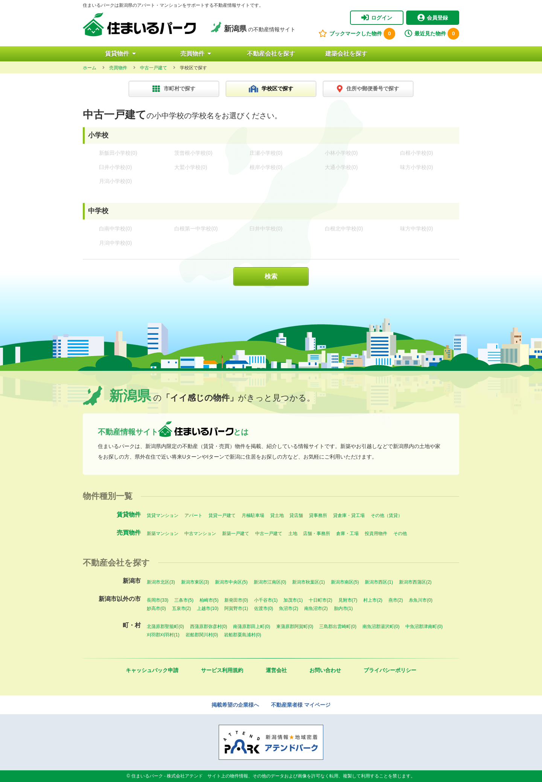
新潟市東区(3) (195, 582)
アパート (193, 515)
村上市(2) (372, 600)
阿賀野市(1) (236, 608)
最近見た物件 (432, 34)
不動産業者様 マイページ (300, 705)
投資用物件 (376, 533)
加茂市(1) (293, 600)
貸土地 (277, 515)
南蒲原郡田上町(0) (251, 626)
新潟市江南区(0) (270, 582)
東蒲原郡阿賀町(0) (295, 626)
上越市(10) (207, 608)
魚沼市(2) (288, 608)
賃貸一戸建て (222, 515)
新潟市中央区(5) (231, 582)
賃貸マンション (162, 515)
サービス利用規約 (222, 670)
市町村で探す (173, 89)
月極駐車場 (253, 515)
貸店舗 (296, 515)
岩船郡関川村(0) (202, 634)
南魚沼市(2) (316, 608)
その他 (400, 533)
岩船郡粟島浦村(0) (242, 634)
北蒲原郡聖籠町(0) (165, 626)
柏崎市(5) (209, 600)
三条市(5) (183, 600)
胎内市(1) (343, 608)
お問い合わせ (325, 670)
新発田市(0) (236, 600)
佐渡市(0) (263, 608)
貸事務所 (318, 515)
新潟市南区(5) (345, 582)
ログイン (376, 17)
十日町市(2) (320, 600)
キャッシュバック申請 (152, 670)
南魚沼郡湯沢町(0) (381, 626)
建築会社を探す (346, 53)
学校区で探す (271, 89)
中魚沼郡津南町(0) (424, 626)
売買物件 (195, 53)
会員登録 (432, 17)
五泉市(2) (181, 608)
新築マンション (162, 533)
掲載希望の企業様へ (235, 705)
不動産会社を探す (271, 53)
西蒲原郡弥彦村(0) (208, 626)
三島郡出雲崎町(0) (337, 626)
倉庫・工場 (347, 533)
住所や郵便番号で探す (368, 89)
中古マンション (200, 533)
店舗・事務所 (316, 533)
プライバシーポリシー (390, 670)
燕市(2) (395, 600)
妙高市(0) (156, 608)
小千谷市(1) (266, 600)
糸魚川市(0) (420, 600)
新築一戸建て (235, 533)
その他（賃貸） (386, 515)
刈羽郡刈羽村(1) (163, 634)
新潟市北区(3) (161, 582)
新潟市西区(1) (379, 582)
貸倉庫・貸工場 (349, 515)
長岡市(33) (157, 600)
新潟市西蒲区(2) (415, 582)
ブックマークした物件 (356, 34)
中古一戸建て (268, 533)
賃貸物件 (120, 53)
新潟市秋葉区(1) (308, 582)
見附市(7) (348, 600)
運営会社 (276, 670)
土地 (292, 533)
